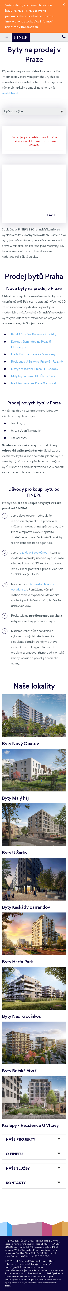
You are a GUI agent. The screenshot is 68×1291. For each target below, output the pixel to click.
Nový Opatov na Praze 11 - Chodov (34, 369)
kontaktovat (10, 93)
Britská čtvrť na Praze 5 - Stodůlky (33, 334)
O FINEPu (14, 1154)
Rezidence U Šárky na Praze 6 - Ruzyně (37, 361)
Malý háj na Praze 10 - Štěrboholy (33, 376)
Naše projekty (20, 1139)
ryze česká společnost (34, 552)
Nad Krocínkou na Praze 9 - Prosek (34, 383)
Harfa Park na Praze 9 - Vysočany (33, 354)
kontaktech (29, 27)
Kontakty (16, 1183)
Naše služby (18, 1168)
